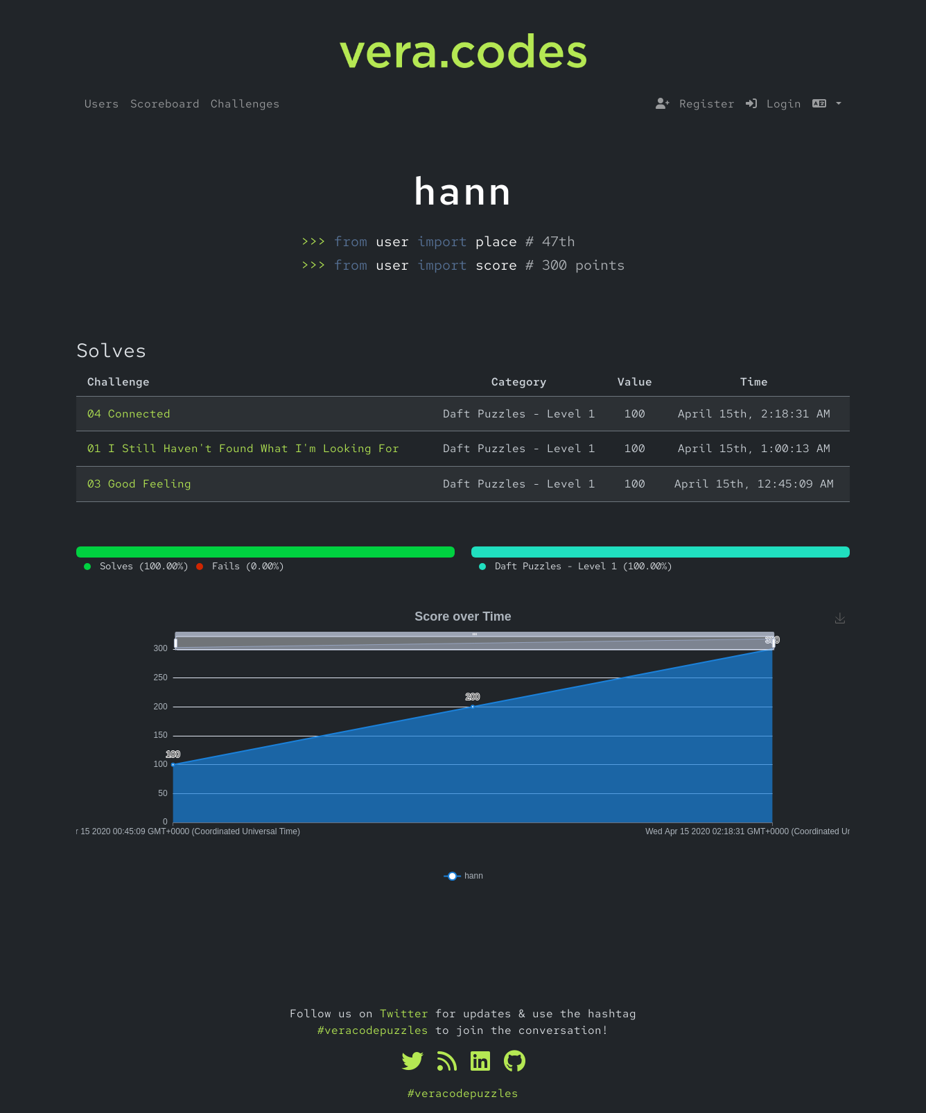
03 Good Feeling (139, 483)
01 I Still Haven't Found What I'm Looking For (243, 448)
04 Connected (129, 413)
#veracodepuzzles (372, 1030)
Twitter (404, 1013)
